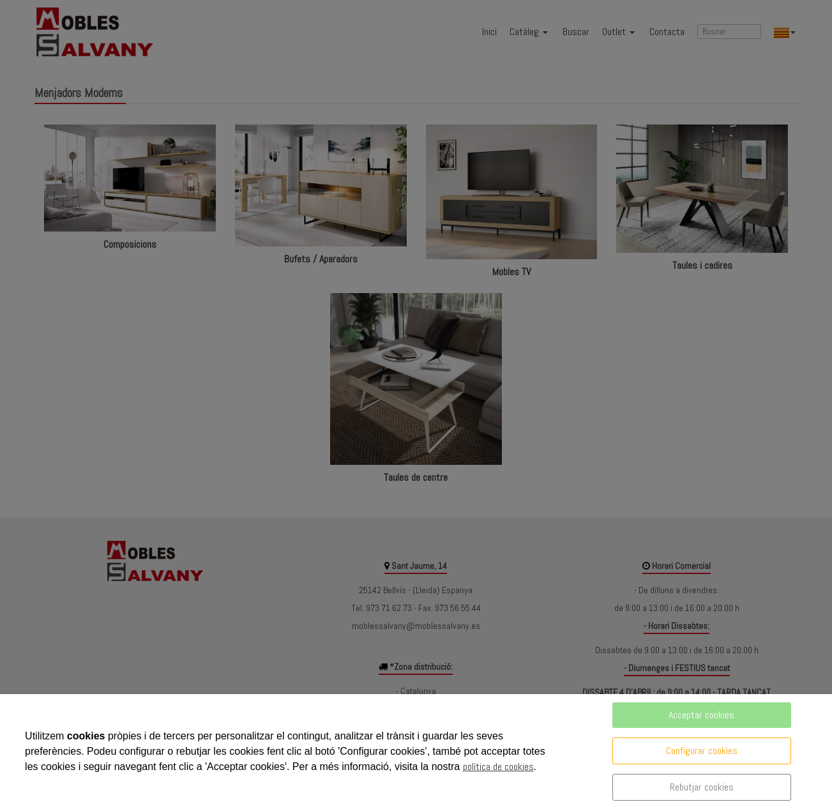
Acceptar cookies (701, 715)
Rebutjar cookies (702, 787)
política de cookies (498, 766)
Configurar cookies (701, 750)
